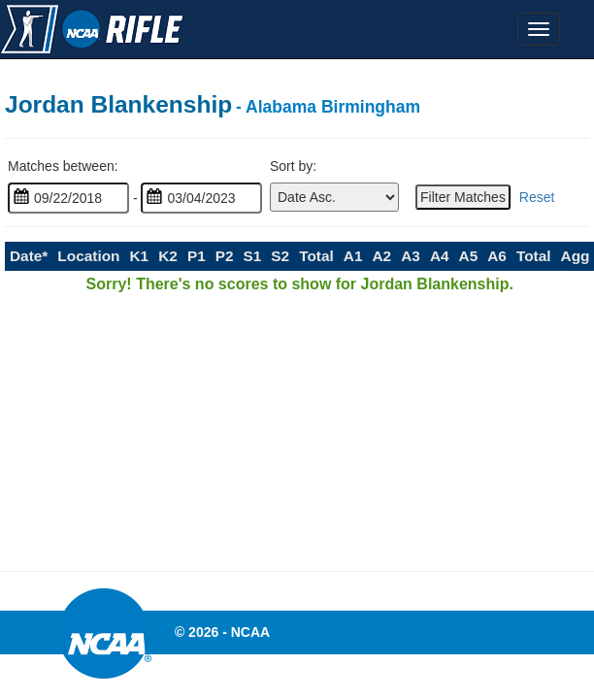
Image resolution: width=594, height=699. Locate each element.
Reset (537, 197)
